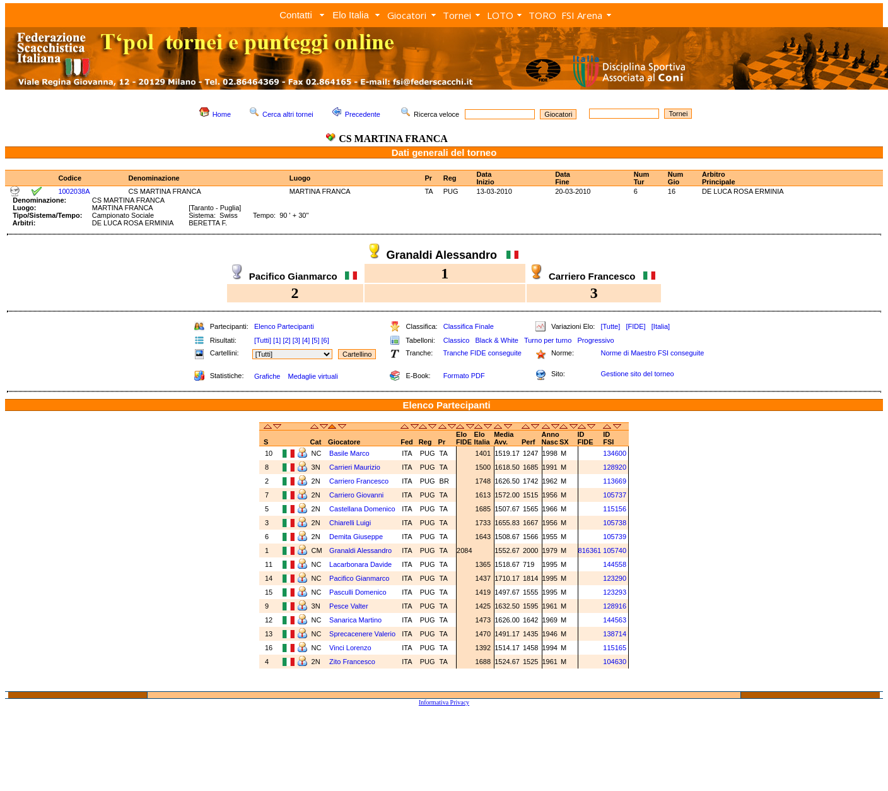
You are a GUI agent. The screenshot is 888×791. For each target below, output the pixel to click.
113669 (614, 481)
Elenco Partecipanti (284, 326)
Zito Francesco (353, 661)
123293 (614, 592)
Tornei (457, 15)
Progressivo (596, 340)
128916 (614, 606)
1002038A (74, 191)
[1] (277, 340)
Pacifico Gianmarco (360, 578)
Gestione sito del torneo (637, 374)
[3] (296, 340)
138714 (614, 634)
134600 (614, 453)
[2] (286, 340)
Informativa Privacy (444, 702)
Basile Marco (350, 453)
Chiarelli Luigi (351, 522)
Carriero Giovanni (357, 495)
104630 (614, 661)
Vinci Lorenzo (351, 647)
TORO (542, 15)
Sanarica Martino (356, 620)
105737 (614, 495)
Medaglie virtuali (312, 376)
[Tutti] (262, 340)
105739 (614, 536)
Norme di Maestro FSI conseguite (652, 353)
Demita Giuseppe (357, 536)
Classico (456, 340)
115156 (614, 509)
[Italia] (660, 326)
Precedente (362, 114)
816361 (590, 550)
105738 (614, 522)
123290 (614, 578)
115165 (614, 647)
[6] (325, 340)
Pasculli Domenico (359, 592)
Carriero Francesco (359, 481)
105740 (614, 550)
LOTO (500, 15)
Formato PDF (464, 375)
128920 (614, 467)
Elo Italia (350, 14)
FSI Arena (581, 15)
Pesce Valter (349, 606)
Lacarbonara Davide (361, 564)
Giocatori (406, 15)
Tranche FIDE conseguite (482, 353)
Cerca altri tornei (287, 114)
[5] (315, 340)
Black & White (496, 340)
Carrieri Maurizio (355, 467)
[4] (306, 340)
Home (222, 114)
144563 (614, 620)
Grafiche (267, 376)
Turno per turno (547, 340)
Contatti (295, 14)
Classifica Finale (468, 326)
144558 (614, 564)
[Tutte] (610, 326)
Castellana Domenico (363, 509)
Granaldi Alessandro (361, 550)
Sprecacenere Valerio (363, 634)
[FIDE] (635, 326)
